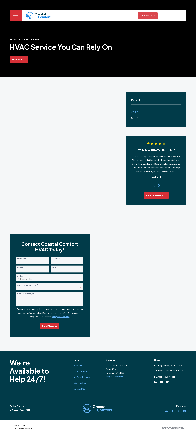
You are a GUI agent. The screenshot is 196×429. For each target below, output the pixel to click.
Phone (19, 267)
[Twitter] (178, 411)
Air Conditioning (82, 377)
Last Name (55, 259)
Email (53, 267)
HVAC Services (81, 371)
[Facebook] (172, 411)
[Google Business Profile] (166, 411)
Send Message (49, 326)
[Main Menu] (16, 15)
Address (20, 276)
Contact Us (79, 389)
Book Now (19, 59)
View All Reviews (156, 195)
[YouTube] (184, 411)
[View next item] (158, 185)
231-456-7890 (20, 410)
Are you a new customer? (27, 285)
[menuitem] (156, 112)
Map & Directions (114, 376)
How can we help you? (26, 294)
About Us (78, 365)
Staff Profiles (80, 383)
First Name (21, 259)
